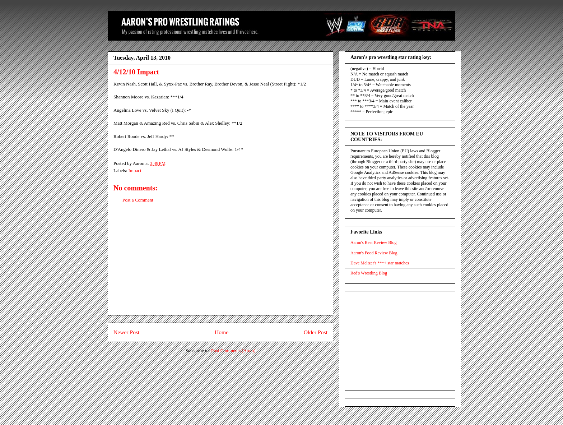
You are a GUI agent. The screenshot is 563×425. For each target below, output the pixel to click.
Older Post (315, 332)
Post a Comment (137, 200)
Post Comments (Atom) (233, 350)
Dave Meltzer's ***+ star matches (379, 262)
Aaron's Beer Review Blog (373, 242)
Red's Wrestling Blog (368, 273)
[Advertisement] (220, 265)
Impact (135, 170)
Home (221, 332)
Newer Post (126, 332)
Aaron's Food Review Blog (373, 252)
